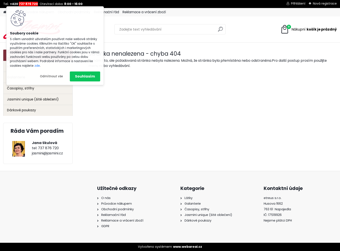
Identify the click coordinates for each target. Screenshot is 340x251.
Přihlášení (298, 3)
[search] (220, 31)
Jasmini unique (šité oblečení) (33, 99)
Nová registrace (325, 3)
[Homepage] (4, 12)
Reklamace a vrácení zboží (144, 12)
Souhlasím (85, 76)
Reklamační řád (106, 12)
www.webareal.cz (187, 247)
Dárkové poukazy (21, 110)
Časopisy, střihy (20, 88)
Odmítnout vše (51, 76)
